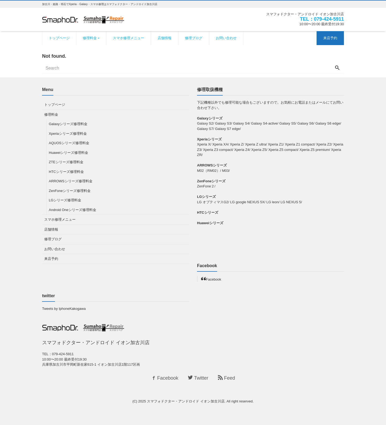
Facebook (213, 279)
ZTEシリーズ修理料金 (66, 162)
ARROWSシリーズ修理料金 (70, 181)
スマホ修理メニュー (128, 38)
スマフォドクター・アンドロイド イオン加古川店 (186, 401)
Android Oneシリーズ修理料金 (72, 210)
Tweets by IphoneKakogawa (64, 309)
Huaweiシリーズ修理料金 (68, 153)
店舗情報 (165, 38)
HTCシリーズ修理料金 (66, 172)
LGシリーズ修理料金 (65, 200)
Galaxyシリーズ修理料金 (68, 124)
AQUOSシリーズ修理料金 (69, 143)
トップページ (59, 38)
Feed (226, 378)
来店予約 (330, 38)
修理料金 (90, 38)
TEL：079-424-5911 (322, 19)
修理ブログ (193, 38)
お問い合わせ (226, 38)
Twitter (198, 378)
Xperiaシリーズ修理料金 (68, 134)
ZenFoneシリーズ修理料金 (70, 191)
